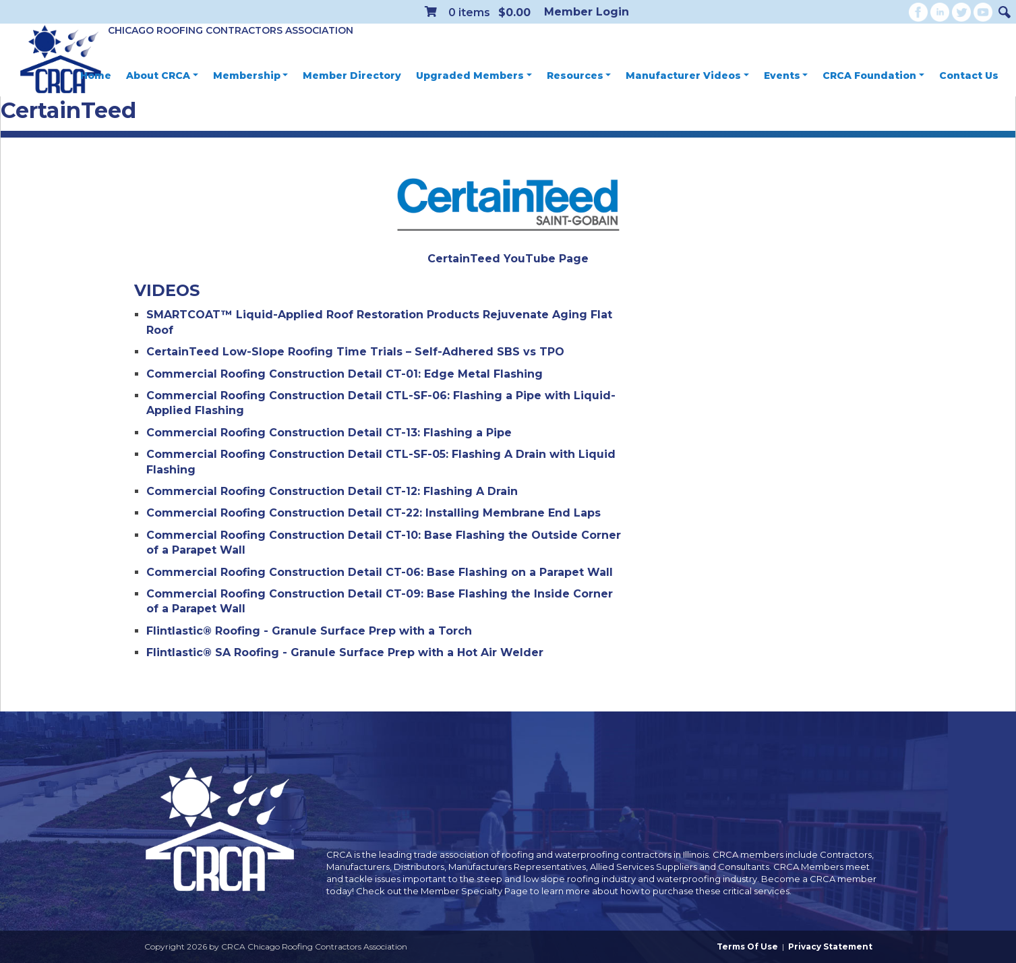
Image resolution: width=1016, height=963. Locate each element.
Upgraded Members (474, 75)
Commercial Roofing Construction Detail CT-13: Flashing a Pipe (329, 432)
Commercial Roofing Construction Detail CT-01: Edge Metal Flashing (344, 374)
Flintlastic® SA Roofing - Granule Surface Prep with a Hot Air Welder (344, 652)
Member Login (586, 11)
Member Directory (352, 75)
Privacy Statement (830, 946)
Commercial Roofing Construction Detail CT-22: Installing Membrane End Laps (373, 512)
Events (786, 75)
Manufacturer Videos (687, 75)
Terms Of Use (747, 946)
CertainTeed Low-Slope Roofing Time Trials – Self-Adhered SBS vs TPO (355, 351)
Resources (579, 75)
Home (95, 75)
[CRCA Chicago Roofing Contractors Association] (60, 60)
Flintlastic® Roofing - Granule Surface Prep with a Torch (309, 630)
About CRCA (162, 75)
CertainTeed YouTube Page (508, 258)
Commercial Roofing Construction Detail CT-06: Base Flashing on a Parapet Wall (379, 572)
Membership (251, 75)
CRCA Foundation (873, 75)
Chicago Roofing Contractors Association (230, 30)
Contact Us (968, 75)
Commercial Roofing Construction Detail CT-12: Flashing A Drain (332, 491)
